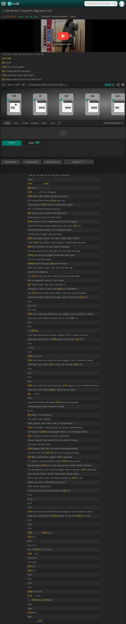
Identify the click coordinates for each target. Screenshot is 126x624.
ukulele (25, 123)
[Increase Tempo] (23, 85)
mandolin (34, 123)
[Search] (114, 3)
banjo (43, 123)
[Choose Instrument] (59, 123)
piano (16, 123)
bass (53, 123)
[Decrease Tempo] (3, 85)
